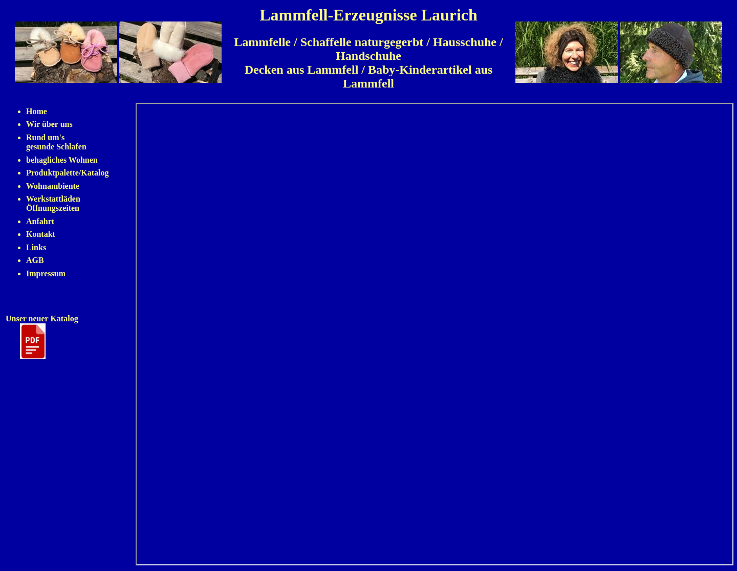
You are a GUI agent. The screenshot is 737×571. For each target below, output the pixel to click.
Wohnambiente (52, 186)
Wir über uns (49, 124)
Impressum (46, 273)
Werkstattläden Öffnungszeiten (53, 203)
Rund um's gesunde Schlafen (56, 142)
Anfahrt (40, 221)
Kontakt (40, 234)
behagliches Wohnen (62, 160)
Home (36, 111)
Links (36, 247)
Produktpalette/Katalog (67, 172)
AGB (35, 260)
